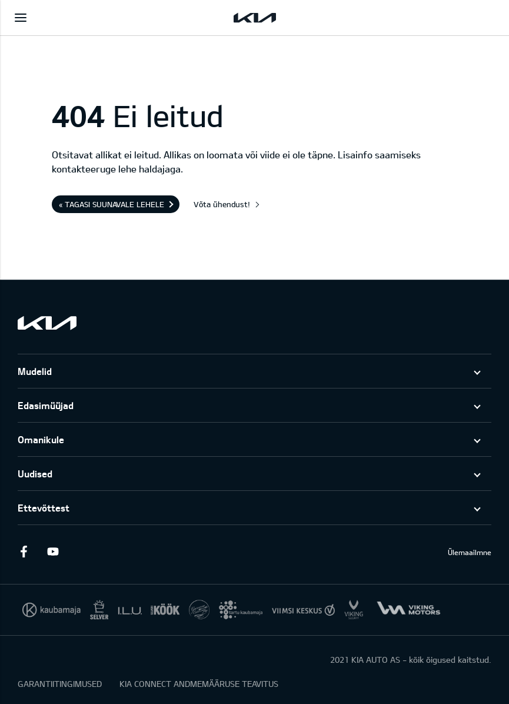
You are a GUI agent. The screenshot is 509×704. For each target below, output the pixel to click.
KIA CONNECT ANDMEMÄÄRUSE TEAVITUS (198, 684)
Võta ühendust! (222, 204)
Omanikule (41, 439)
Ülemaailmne (469, 552)
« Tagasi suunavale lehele (111, 204)
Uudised (35, 473)
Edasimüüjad (46, 405)
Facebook (23, 551)
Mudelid (35, 371)
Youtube (53, 551)
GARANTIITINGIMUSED (60, 684)
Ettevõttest (43, 507)
